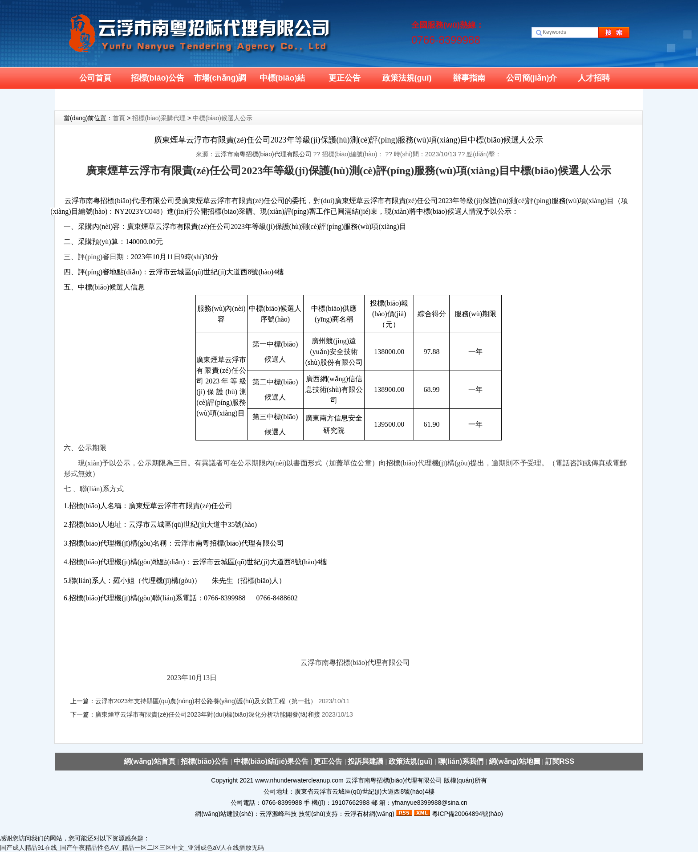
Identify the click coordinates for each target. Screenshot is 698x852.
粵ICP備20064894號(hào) (467, 813)
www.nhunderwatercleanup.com (299, 780)
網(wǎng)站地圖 (514, 761)
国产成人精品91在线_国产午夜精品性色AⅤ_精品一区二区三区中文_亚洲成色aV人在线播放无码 (132, 847)
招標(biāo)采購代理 (159, 118)
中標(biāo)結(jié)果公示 (282, 81)
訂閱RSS (559, 761)
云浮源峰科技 (278, 813)
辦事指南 (469, 77)
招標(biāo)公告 (158, 77)
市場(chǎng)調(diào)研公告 (220, 81)
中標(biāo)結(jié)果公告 (272, 761)
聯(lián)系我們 (95, 100)
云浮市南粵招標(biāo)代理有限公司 (263, 154)
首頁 (119, 118)
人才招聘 (594, 77)
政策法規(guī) (407, 77)
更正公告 (345, 77)
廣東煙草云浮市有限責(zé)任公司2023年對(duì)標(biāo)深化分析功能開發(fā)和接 (207, 714)
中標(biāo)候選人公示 (222, 118)
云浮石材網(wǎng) (369, 813)
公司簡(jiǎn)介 (531, 77)
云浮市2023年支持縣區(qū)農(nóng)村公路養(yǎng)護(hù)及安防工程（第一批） (206, 701)
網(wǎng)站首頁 (150, 761)
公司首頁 (95, 77)
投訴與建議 (366, 761)
